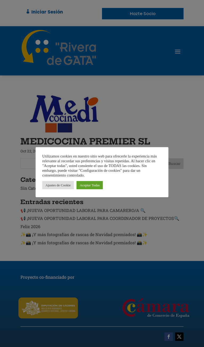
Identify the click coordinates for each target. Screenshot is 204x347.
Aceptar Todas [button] (90, 185)
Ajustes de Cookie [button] (58, 185)
